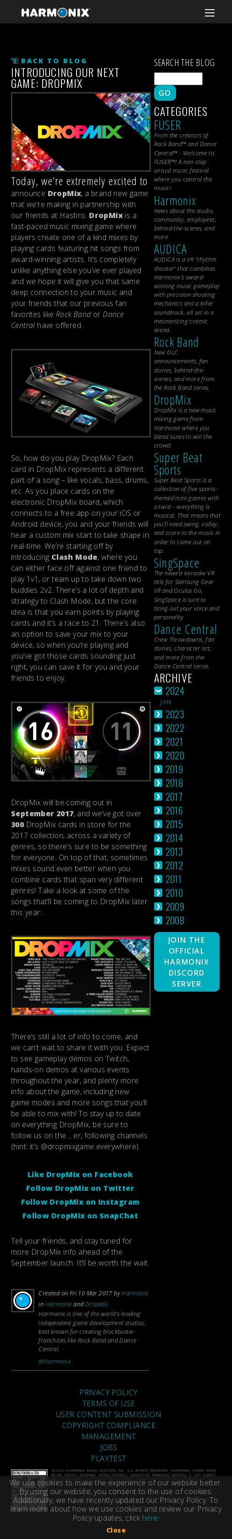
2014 (174, 837)
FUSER (168, 124)
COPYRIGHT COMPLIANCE (108, 1425)
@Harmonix (55, 1361)
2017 (174, 796)
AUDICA (171, 248)
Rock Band (176, 341)
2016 (174, 810)
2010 (174, 892)
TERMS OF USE (109, 1403)
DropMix (96, 1304)
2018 (174, 782)
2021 (174, 741)
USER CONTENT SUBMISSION (108, 1414)
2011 (174, 879)
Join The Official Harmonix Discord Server (187, 962)
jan (165, 702)
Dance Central (186, 629)
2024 (175, 690)
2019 (174, 769)
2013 (174, 851)
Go (165, 93)
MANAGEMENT (109, 1436)
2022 (175, 727)
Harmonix (135, 1293)
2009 (175, 906)
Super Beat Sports (178, 463)
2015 (174, 824)
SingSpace (177, 562)
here (150, 1518)
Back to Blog (54, 61)
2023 (175, 714)
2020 (175, 755)
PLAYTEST (108, 1458)
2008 (175, 920)
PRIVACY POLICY (108, 1392)
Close (116, 1530)
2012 (174, 865)
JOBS (108, 1447)
